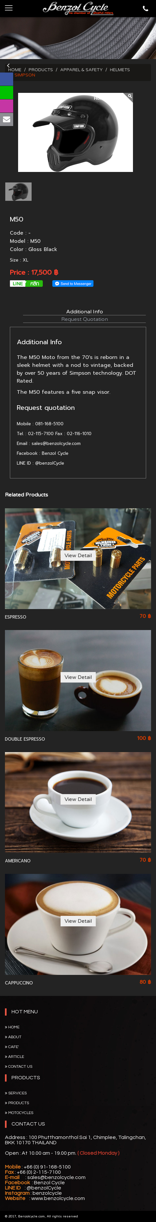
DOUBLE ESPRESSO (25, 739)
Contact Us (18, 1066)
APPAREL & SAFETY (81, 70)
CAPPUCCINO (19, 983)
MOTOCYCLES (19, 1113)
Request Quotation (84, 319)
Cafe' (12, 1047)
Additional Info (84, 311)
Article (14, 1057)
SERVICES (16, 1093)
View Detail (78, 555)
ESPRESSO (15, 617)
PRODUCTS (41, 70)
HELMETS (120, 70)
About (13, 1037)
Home (12, 1027)
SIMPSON (24, 75)
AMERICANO (18, 861)
